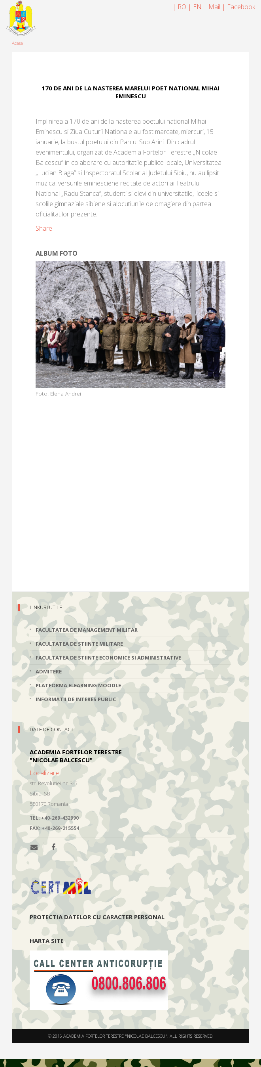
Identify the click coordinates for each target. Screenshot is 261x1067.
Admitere (49, 671)
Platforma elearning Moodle (78, 685)
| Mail (211, 6)
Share (44, 228)
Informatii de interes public (76, 699)
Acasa (17, 43)
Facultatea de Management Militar (87, 629)
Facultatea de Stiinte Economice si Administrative (108, 657)
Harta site (47, 941)
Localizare (44, 773)
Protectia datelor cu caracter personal (97, 917)
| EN (195, 6)
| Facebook (238, 6)
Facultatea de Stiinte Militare (79, 643)
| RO (179, 6)
